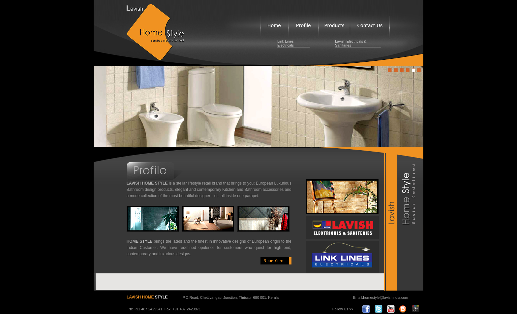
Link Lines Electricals (285, 43)
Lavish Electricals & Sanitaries (350, 43)
